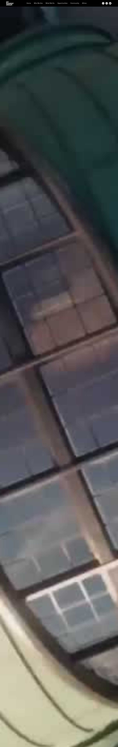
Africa (84, 3)
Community (74, 3)
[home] (10, 3)
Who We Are (38, 3)
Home (29, 3)
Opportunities (62, 3)
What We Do (50, 3)
